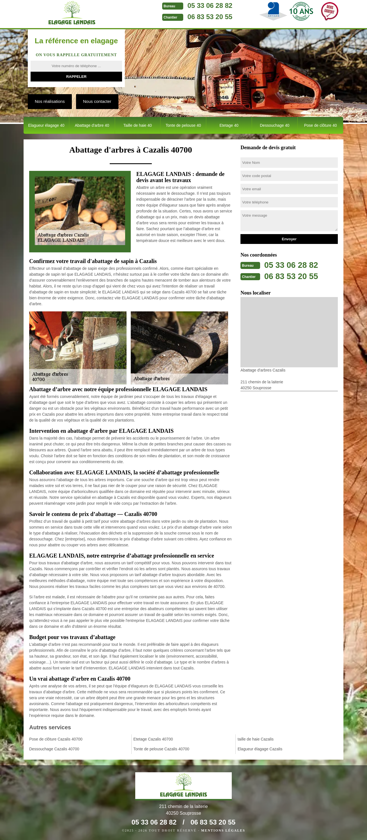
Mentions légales (223, 830)
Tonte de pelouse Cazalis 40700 (161, 749)
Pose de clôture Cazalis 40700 (55, 739)
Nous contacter (97, 101)
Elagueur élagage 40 (46, 125)
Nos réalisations (50, 101)
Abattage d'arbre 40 (92, 125)
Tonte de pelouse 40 (183, 125)
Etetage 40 (228, 125)
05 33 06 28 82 (198, 5)
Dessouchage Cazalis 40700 (54, 749)
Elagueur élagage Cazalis (260, 749)
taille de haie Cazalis (256, 739)
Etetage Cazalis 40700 (153, 739)
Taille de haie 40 (137, 125)
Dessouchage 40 (274, 125)
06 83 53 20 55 (198, 17)
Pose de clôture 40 (320, 125)
